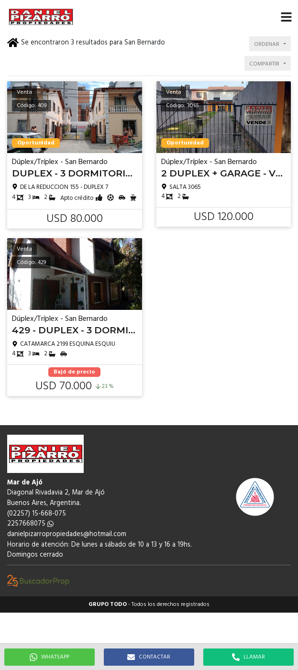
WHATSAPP (49, 657)
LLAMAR (248, 657)
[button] (286, 17)
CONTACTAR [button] (148, 657)
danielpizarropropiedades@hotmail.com (66, 534)
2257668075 (30, 523)
